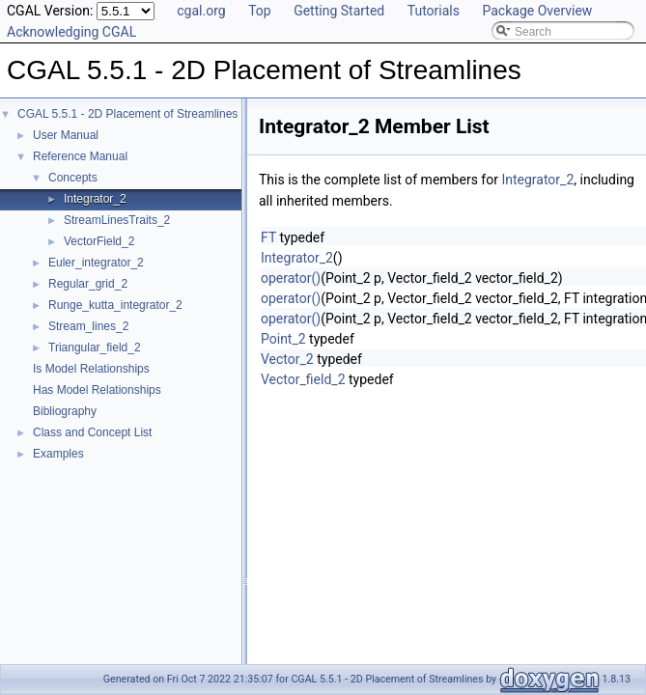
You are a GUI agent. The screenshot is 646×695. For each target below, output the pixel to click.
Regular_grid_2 (87, 284)
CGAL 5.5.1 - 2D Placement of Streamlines (127, 114)
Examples (58, 453)
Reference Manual (80, 156)
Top (259, 10)
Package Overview (537, 10)
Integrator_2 (95, 199)
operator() (291, 278)
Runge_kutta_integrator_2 (115, 305)
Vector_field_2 (303, 379)
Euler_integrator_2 (96, 262)
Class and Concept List (92, 432)
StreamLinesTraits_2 (117, 220)
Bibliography (65, 411)
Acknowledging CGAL (71, 32)
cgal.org (201, 10)
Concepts (73, 177)
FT (268, 237)
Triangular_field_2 (94, 347)
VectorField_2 (99, 241)
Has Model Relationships (97, 390)
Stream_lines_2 (88, 326)
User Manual (65, 135)
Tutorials (433, 10)
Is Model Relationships (91, 368)
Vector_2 (287, 359)
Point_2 (283, 339)
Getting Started (339, 10)
